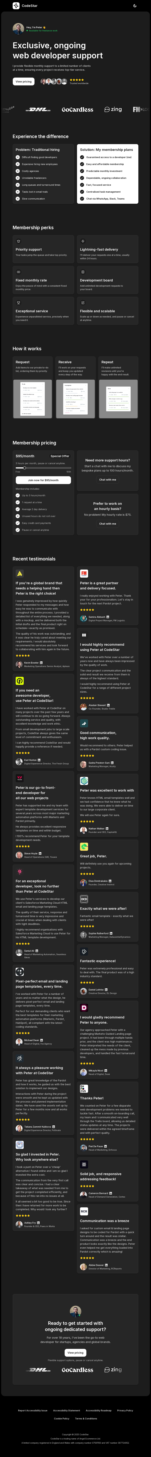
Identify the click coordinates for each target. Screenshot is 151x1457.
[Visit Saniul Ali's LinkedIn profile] (36, 950)
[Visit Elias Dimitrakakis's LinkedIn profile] (110, 881)
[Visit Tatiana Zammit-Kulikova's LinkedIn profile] (53, 1126)
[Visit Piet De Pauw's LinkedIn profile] (105, 1146)
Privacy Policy (125, 1410)
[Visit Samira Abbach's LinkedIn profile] (107, 616)
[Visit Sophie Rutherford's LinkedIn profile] (111, 933)
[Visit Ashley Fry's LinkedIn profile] (38, 1222)
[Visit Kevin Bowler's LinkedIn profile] (41, 662)
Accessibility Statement (66, 1410)
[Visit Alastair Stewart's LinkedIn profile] (108, 705)
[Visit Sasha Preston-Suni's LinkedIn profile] (112, 762)
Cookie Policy (61, 1418)
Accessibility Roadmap (98, 1410)
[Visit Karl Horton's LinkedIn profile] (39, 760)
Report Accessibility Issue (32, 1410)
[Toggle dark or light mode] (134, 5)
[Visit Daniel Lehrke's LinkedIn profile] (106, 989)
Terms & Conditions (86, 1418)
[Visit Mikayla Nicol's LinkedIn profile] (105, 1070)
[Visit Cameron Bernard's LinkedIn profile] (110, 1193)
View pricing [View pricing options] (24, 81)
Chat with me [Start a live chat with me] (107, 479)
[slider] (24, 467)
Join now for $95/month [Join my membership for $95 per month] (43, 480)
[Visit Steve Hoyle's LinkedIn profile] (40, 853)
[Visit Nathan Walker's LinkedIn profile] (107, 828)
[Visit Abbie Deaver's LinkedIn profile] (106, 1265)
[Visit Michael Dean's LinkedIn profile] (41, 1040)
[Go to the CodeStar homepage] (26, 5)
